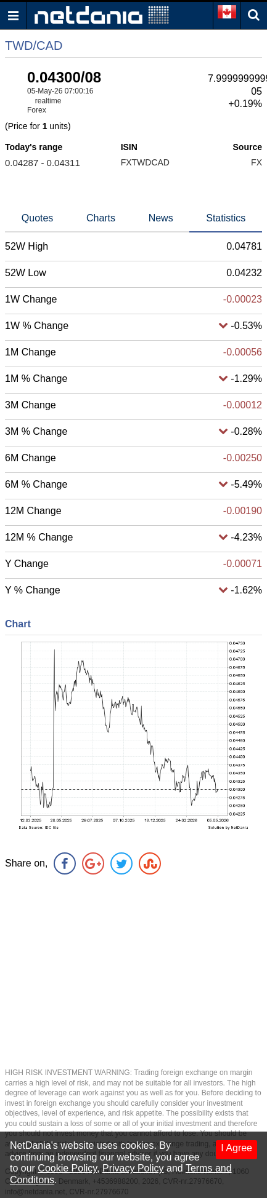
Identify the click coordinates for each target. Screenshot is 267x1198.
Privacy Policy (133, 1168)
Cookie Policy (67, 1168)
